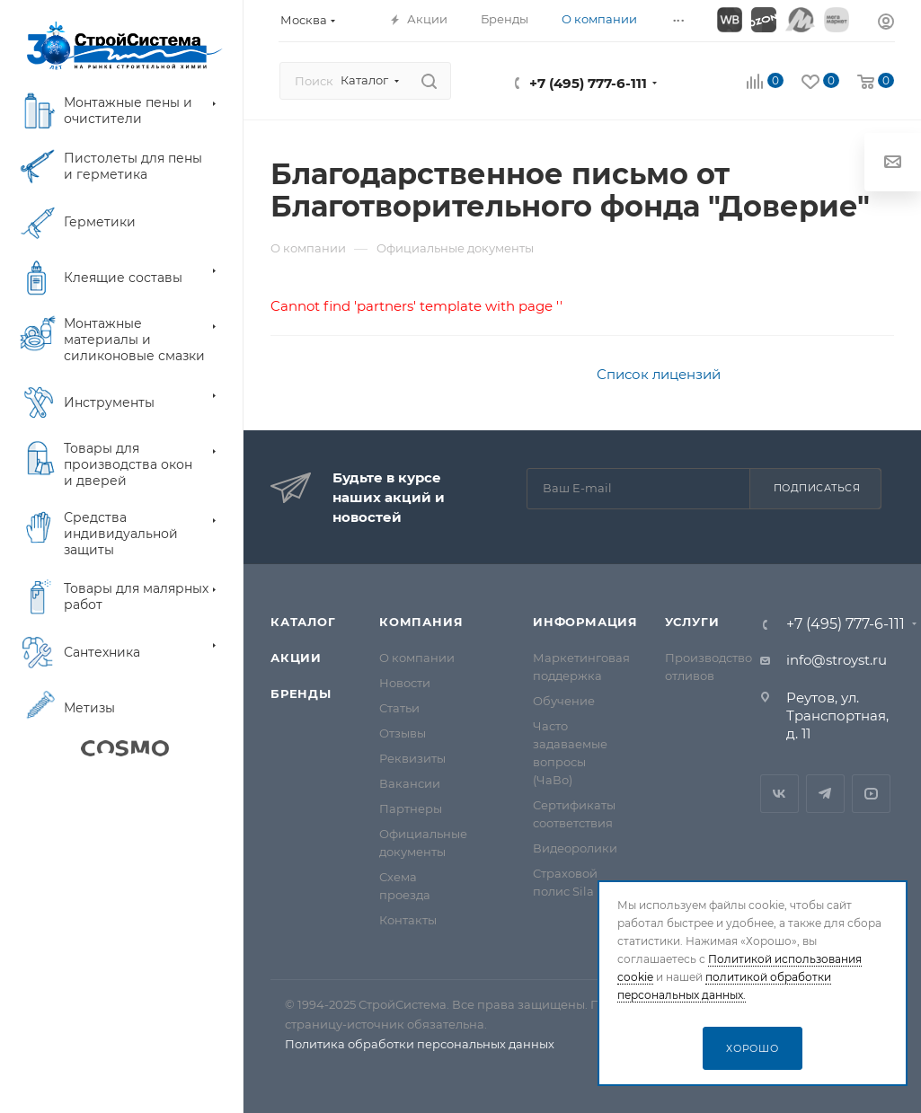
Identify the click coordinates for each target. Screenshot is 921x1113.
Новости (404, 683)
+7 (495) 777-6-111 (588, 83)
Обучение (564, 700)
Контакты (408, 920)
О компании (417, 657)
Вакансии (409, 783)
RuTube (871, 793)
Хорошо (752, 1048)
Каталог (303, 621)
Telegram (825, 793)
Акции (296, 657)
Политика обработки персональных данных (419, 1044)
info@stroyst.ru (836, 659)
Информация (585, 621)
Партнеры (410, 808)
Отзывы (402, 733)
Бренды (301, 693)
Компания (421, 621)
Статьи (399, 708)
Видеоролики (575, 848)
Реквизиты (412, 758)
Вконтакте (779, 793)
